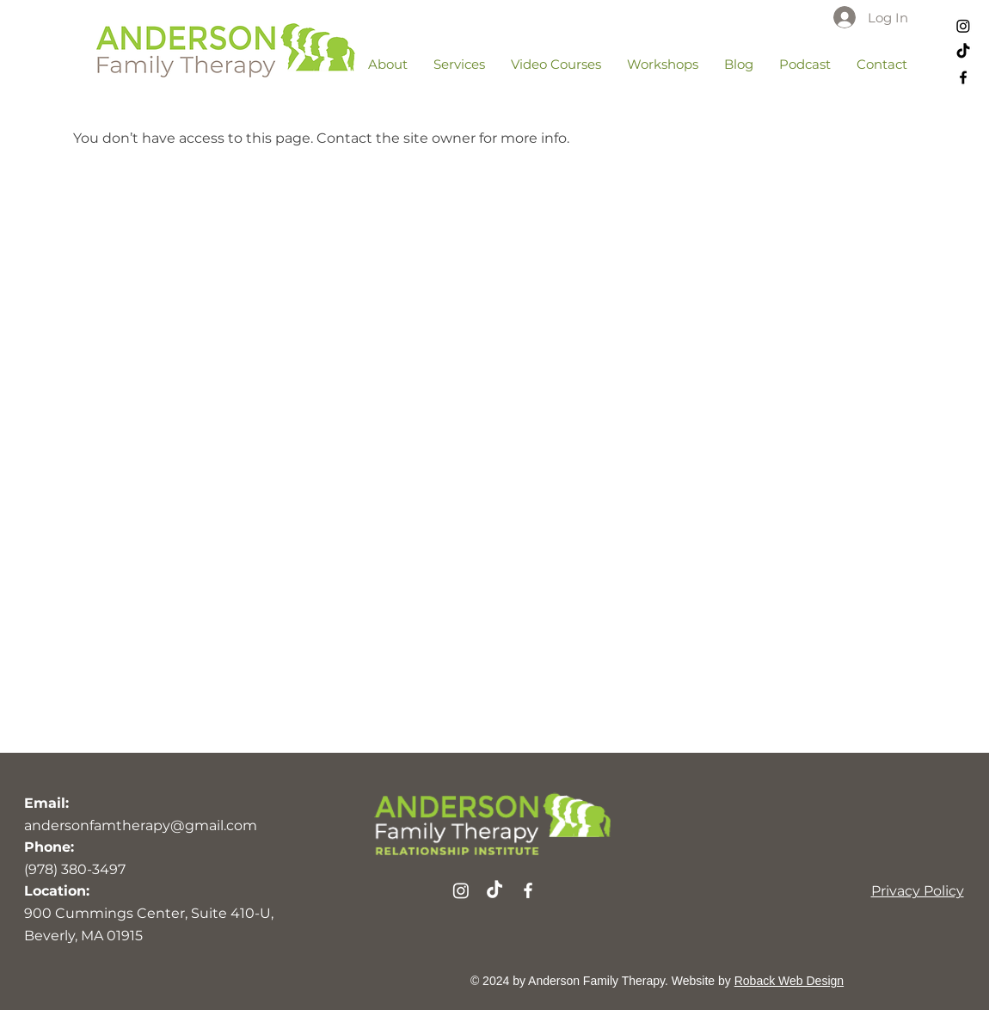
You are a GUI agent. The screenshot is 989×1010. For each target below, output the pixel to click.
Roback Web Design (789, 981)
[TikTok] (963, 51)
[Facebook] (963, 77)
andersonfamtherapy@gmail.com (140, 825)
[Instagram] (963, 25)
